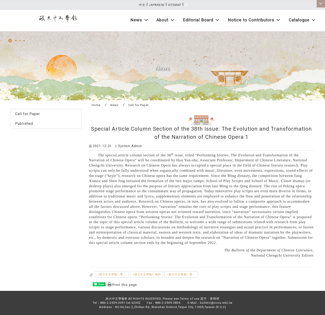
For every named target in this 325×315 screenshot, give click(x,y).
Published (24, 123)
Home (96, 105)
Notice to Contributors (254, 20)
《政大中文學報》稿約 (146, 274)
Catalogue (302, 20)
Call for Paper (27, 114)
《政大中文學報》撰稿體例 (182, 274)
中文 (142, 5)
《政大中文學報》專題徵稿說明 (113, 274)
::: (317, 12)
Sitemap (174, 5)
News (139, 20)
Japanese (157, 5)
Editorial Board (201, 20)
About (165, 20)
